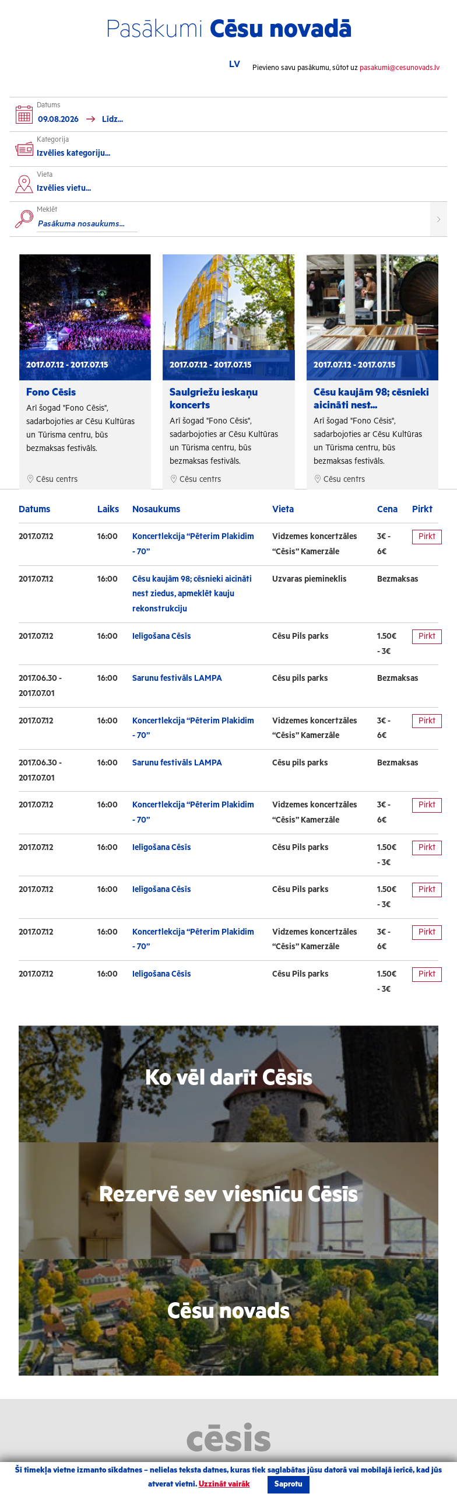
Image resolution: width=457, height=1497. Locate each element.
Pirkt (427, 536)
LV (234, 64)
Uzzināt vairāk (224, 1484)
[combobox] (232, 190)
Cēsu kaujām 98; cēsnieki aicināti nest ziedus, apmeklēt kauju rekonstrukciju (192, 594)
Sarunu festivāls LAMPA (177, 678)
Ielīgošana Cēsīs (161, 636)
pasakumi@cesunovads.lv (400, 68)
